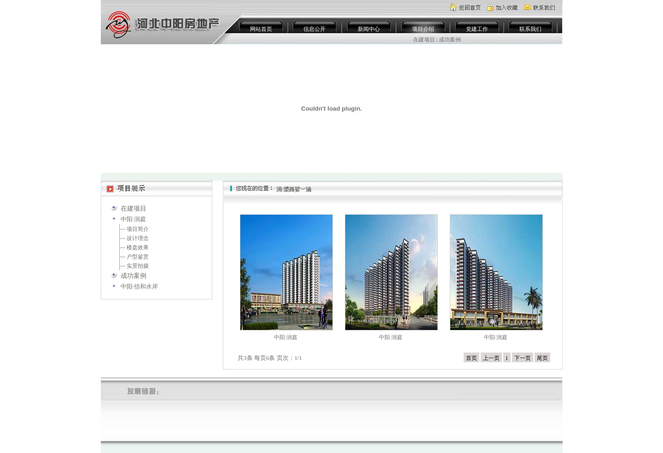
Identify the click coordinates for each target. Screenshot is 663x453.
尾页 (542, 358)
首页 (471, 358)
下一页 (522, 358)
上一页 (491, 358)
